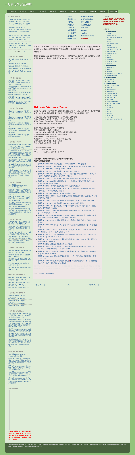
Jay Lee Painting (87, 36)
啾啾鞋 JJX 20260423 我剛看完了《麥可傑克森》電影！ (57, 193)
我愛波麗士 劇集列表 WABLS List (19, 277)
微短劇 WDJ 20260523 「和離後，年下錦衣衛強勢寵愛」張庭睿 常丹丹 (19, 124)
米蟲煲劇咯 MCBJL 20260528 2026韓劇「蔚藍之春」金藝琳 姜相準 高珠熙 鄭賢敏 (19, 88)
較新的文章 (41, 284)
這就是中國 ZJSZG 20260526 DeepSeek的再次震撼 (17, 186)
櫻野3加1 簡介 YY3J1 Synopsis (18, 287)
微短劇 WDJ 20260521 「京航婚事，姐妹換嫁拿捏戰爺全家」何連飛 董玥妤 (19, 130)
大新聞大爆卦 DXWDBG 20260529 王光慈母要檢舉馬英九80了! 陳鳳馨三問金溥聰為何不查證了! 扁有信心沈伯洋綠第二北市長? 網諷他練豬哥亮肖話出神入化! (20, 154)
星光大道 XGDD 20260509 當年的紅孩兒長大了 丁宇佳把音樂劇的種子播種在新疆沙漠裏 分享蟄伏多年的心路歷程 (19, 211)
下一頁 (23, 51)
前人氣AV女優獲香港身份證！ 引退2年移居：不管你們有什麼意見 (19, 233)
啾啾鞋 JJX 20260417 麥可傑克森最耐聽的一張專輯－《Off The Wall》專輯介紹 (66, 201)
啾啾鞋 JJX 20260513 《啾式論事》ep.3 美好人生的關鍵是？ (59, 171)
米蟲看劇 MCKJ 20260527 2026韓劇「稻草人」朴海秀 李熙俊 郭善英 (19, 98)
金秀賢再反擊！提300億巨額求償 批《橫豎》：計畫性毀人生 (19, 223)
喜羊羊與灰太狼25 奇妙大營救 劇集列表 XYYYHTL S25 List (20, 251)
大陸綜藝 (53, 11)
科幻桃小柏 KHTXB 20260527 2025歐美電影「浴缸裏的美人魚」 (19, 102)
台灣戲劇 (23, 11)
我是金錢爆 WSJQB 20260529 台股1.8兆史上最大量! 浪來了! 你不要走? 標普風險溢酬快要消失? (19, 146)
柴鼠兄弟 (84, 27)
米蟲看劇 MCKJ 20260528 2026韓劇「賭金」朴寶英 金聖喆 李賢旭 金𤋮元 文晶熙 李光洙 (19, 82)
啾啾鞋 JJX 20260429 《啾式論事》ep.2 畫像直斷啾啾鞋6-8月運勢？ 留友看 (64, 179)
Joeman (84, 30)
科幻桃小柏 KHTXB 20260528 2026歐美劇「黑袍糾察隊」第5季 (19, 93)
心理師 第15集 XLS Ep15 (16, 305)
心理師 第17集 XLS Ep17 (16, 301)
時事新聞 (93, 11)
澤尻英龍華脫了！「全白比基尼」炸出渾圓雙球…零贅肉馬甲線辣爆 (19, 237)
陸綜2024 (113, 11)
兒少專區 (73, 11)
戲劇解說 (83, 11)
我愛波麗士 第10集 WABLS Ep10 (19, 282)
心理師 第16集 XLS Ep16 (16, 303)
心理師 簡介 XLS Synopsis (17, 298)
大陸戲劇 (33, 11)
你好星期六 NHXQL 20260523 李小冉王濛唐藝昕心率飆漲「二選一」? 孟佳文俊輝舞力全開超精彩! (19, 204)
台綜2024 (103, 11)
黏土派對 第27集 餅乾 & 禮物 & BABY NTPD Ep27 (18, 264)
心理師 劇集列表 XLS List (16, 295)
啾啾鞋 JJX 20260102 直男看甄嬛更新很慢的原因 (55, 244)
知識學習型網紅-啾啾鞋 (46, 273)
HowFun (84, 33)
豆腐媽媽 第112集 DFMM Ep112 (18, 63)
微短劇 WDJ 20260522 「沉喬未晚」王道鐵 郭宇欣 (18, 135)
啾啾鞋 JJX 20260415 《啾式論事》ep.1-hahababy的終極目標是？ (61, 203)
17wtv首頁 (12, 11)
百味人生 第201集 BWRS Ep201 (18, 66)
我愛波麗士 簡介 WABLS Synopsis (19, 280)
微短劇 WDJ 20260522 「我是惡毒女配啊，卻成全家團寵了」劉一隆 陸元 (19, 118)
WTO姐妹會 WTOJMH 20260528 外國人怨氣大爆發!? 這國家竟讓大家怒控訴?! (19, 165)
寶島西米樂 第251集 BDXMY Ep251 (20, 68)
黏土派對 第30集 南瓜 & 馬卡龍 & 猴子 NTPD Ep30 (19, 255)
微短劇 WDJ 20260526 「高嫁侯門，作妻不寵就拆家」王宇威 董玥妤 (19, 112)
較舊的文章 (94, 284)
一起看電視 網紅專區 (18, 4)
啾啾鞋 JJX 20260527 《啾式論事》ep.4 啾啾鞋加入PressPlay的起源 (62, 164)
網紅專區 (63, 11)
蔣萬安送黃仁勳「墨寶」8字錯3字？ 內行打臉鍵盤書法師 (18, 241)
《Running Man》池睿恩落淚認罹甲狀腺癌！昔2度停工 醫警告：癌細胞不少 (19, 228)
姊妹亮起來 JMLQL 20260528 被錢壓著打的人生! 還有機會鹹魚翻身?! (19, 160)
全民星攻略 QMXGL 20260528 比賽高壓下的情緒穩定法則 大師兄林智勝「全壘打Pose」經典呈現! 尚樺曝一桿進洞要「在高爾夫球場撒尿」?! (19, 173)
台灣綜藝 (43, 11)
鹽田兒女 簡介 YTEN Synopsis (18, 285)
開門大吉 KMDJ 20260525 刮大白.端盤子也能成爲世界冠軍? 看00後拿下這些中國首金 (19, 198)
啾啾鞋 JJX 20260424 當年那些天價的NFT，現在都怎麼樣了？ (60, 186)
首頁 (67, 284)
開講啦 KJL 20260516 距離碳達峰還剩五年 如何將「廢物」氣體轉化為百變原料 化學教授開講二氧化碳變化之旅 (19, 192)
